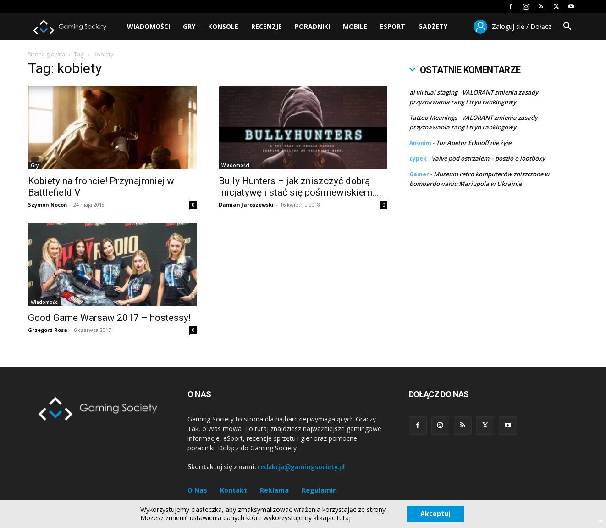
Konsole (223, 26)
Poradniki (312, 26)
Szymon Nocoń (47, 204)
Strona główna (46, 54)
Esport (392, 26)
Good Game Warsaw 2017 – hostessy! (109, 317)
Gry (189, 26)
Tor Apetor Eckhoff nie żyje (473, 143)
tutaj (344, 518)
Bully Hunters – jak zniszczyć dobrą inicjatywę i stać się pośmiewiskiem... (299, 186)
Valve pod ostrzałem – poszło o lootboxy (488, 158)
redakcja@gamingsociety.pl (301, 467)
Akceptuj (435, 513)
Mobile (355, 26)
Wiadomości (148, 26)
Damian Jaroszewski (246, 204)
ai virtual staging (433, 92)
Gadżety (432, 26)
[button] (567, 27)
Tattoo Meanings (433, 117)
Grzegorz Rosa (47, 329)
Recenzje (266, 26)
